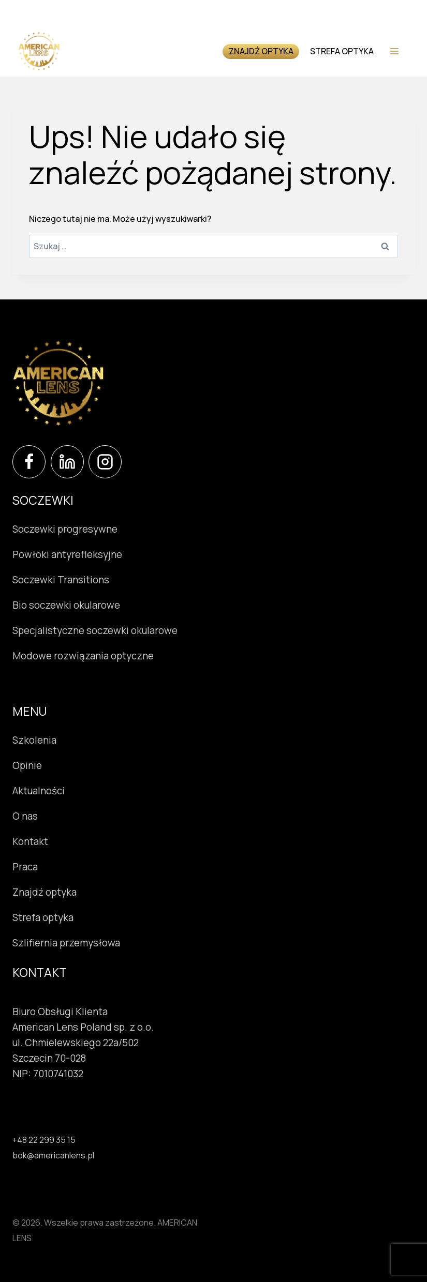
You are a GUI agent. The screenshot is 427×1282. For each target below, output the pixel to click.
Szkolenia (34, 740)
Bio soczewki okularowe (66, 605)
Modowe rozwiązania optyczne (83, 655)
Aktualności (38, 790)
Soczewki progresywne (64, 529)
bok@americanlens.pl (53, 1155)
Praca (25, 866)
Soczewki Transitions (60, 579)
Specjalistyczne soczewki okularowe (95, 630)
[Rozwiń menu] (394, 51)
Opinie (27, 765)
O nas (25, 816)
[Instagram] (105, 461)
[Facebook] (29, 461)
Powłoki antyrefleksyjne (67, 554)
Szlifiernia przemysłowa (66, 942)
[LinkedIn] (67, 461)
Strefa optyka (342, 51)
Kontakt (30, 841)
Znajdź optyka (261, 51)
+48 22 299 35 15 (44, 1139)
